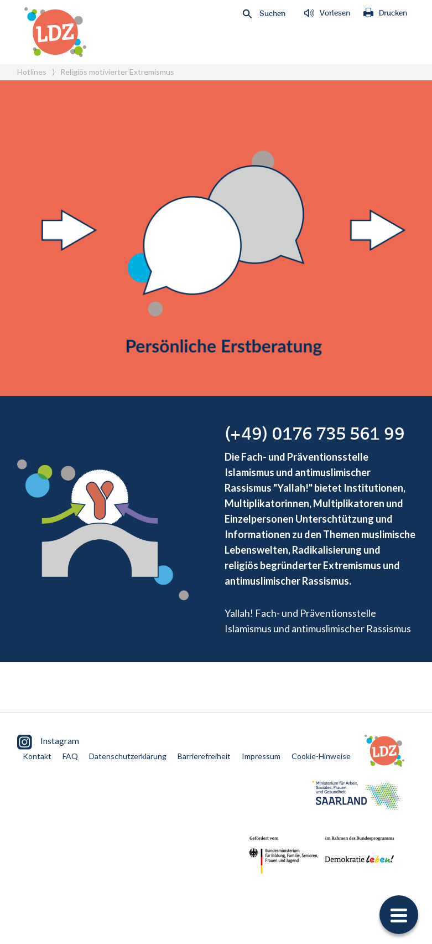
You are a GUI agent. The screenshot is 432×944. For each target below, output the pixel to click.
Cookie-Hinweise (321, 756)
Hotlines (31, 71)
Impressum (261, 756)
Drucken (385, 13)
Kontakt (37, 756)
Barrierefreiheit (204, 756)
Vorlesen (327, 13)
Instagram (48, 742)
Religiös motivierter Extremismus (117, 71)
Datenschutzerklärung (127, 756)
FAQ (70, 756)
